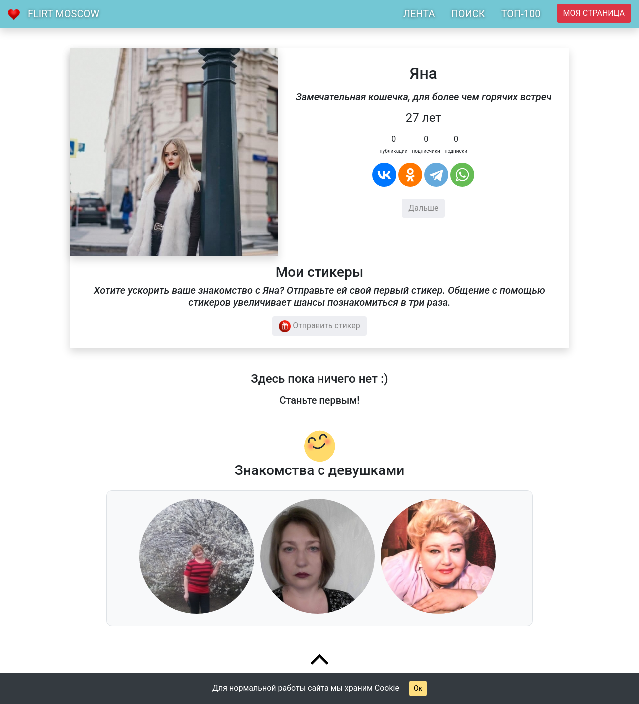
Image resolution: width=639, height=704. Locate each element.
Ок (418, 688)
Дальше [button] (423, 208)
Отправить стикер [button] (319, 326)
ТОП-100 (521, 14)
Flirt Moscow (63, 14)
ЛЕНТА (419, 14)
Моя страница (594, 13)
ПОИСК (468, 14)
